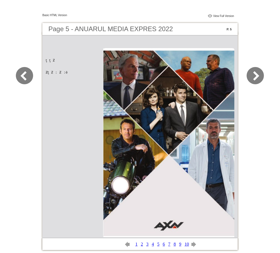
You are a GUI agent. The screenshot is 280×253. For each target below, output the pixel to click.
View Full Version (223, 16)
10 (187, 244)
